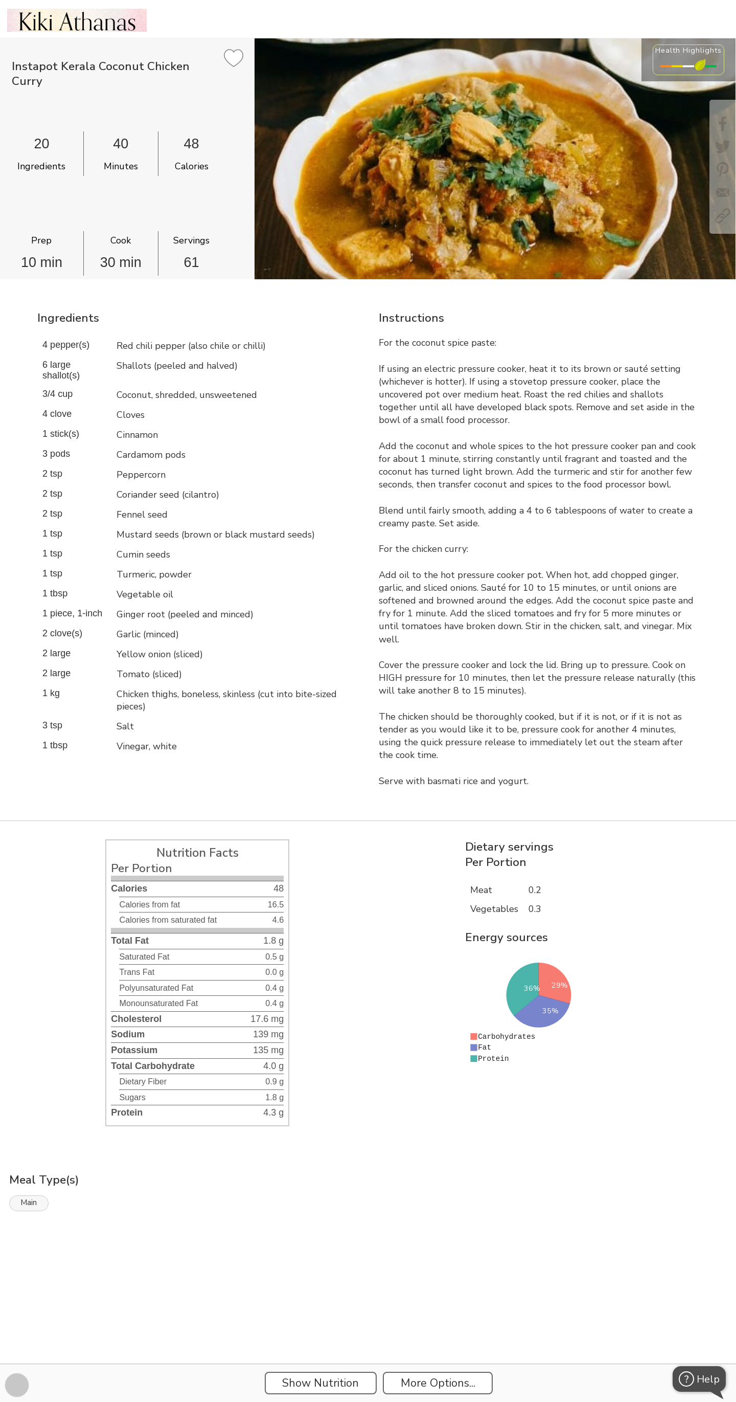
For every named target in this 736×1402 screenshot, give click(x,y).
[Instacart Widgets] (368, 1328)
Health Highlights (688, 50)
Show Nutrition (320, 1383)
